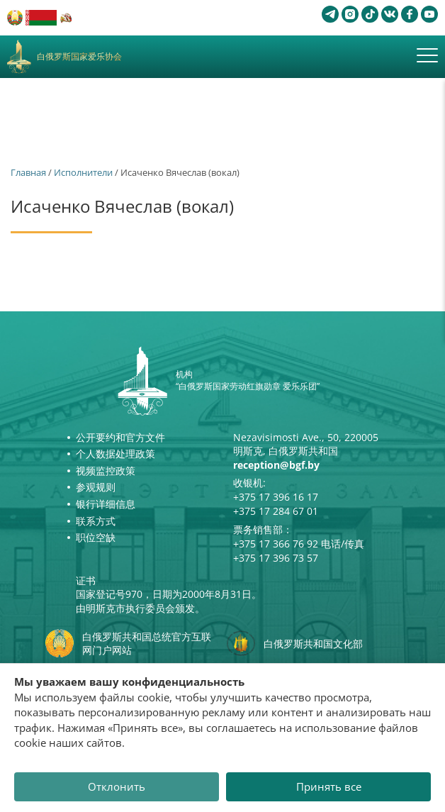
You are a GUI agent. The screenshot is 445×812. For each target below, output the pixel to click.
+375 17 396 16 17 (275, 497)
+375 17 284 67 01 (275, 511)
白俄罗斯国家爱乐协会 (79, 57)
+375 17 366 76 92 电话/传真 (298, 543)
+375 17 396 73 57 (275, 557)
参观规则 (96, 487)
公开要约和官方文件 (120, 437)
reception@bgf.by (276, 465)
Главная (28, 172)
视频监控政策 (105, 470)
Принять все (328, 786)
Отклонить (116, 786)
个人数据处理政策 (115, 453)
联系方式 (96, 521)
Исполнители (83, 172)
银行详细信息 (105, 504)
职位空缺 (96, 537)
